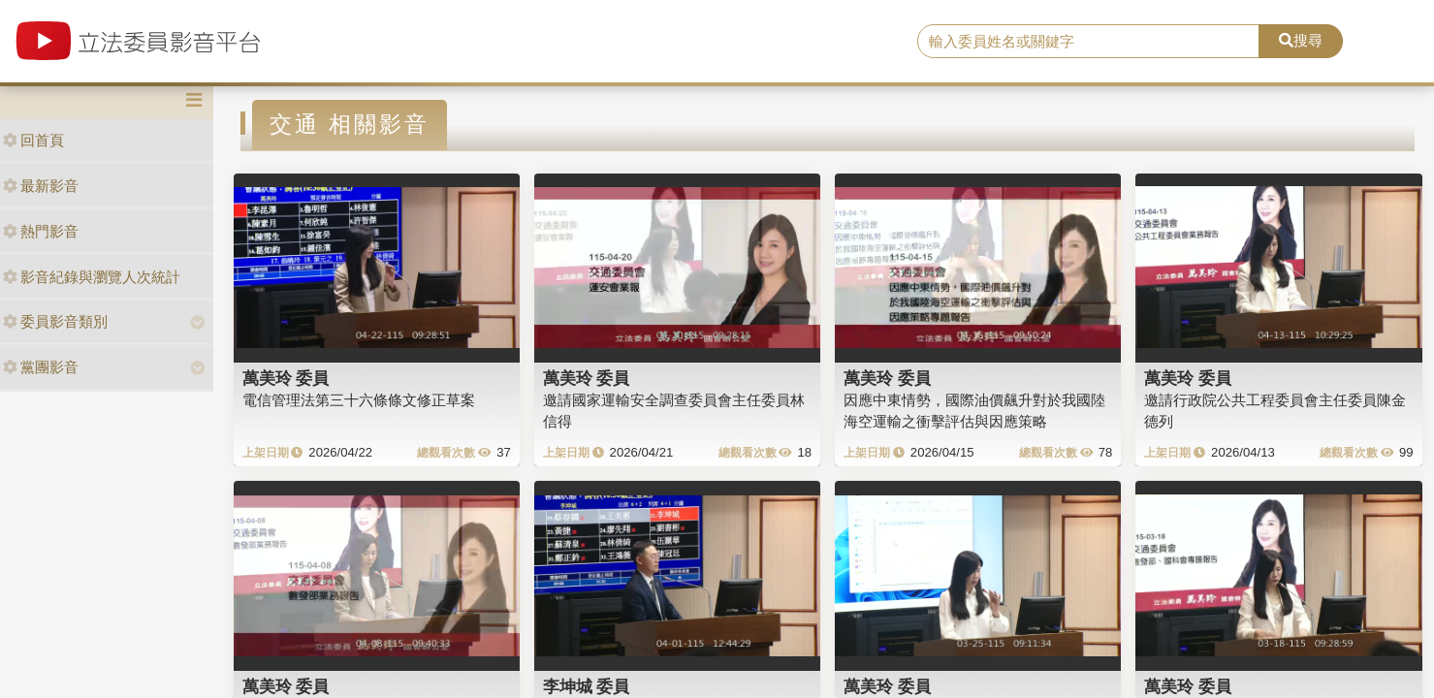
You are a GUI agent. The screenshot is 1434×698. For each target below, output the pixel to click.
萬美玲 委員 (286, 378)
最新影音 (41, 185)
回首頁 (33, 140)
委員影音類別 (55, 321)
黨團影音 (41, 367)
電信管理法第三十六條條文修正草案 (358, 400)
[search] (1088, 41)
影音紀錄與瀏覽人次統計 (91, 277)
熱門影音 (41, 231)
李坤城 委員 (586, 686)
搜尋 (1300, 40)
